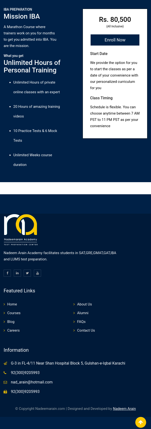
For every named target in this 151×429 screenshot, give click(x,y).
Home (12, 304)
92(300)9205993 (25, 372)
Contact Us (86, 330)
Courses (14, 313)
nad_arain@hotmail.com (32, 382)
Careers (13, 330)
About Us (84, 304)
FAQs (81, 322)
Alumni (82, 313)
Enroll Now (115, 39)
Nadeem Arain (124, 408)
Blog (10, 322)
